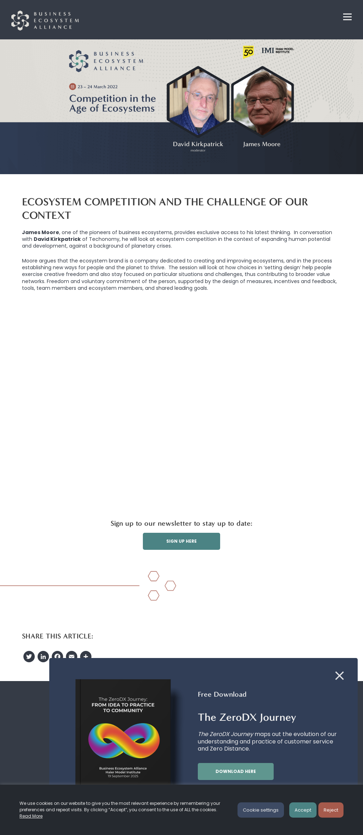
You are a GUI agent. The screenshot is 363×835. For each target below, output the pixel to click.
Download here (236, 771)
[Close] (339, 676)
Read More (31, 816)
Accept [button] (303, 810)
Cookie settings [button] (261, 810)
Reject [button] (331, 810)
